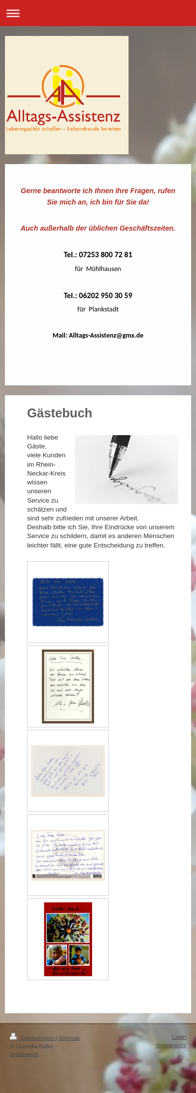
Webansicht (171, 1045)
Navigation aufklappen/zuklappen (98, 13)
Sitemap (69, 1037)
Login (179, 1036)
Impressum (24, 1054)
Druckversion (33, 1037)
